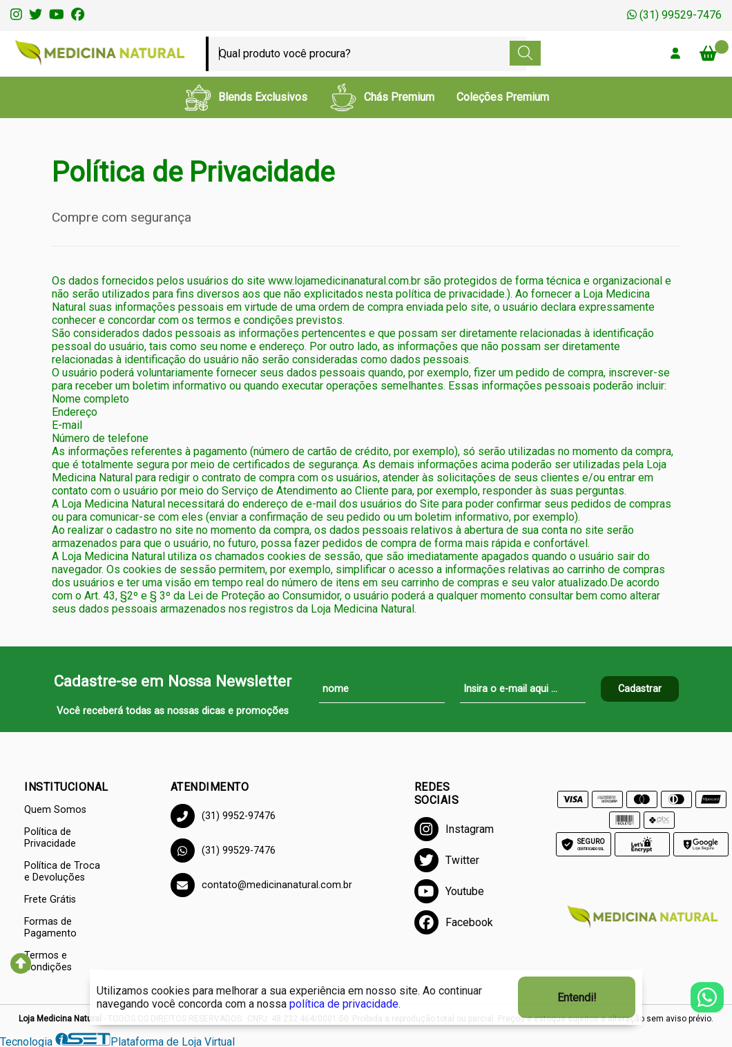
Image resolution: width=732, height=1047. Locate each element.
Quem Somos (55, 810)
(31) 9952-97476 (223, 816)
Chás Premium (381, 97)
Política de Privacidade (50, 837)
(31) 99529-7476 (674, 14)
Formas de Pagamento (50, 927)
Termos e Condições (48, 961)
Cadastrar (640, 689)
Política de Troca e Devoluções (62, 871)
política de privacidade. (345, 1003)
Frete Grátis (50, 899)
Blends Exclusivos (245, 97)
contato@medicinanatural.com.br (261, 885)
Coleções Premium (502, 97)
